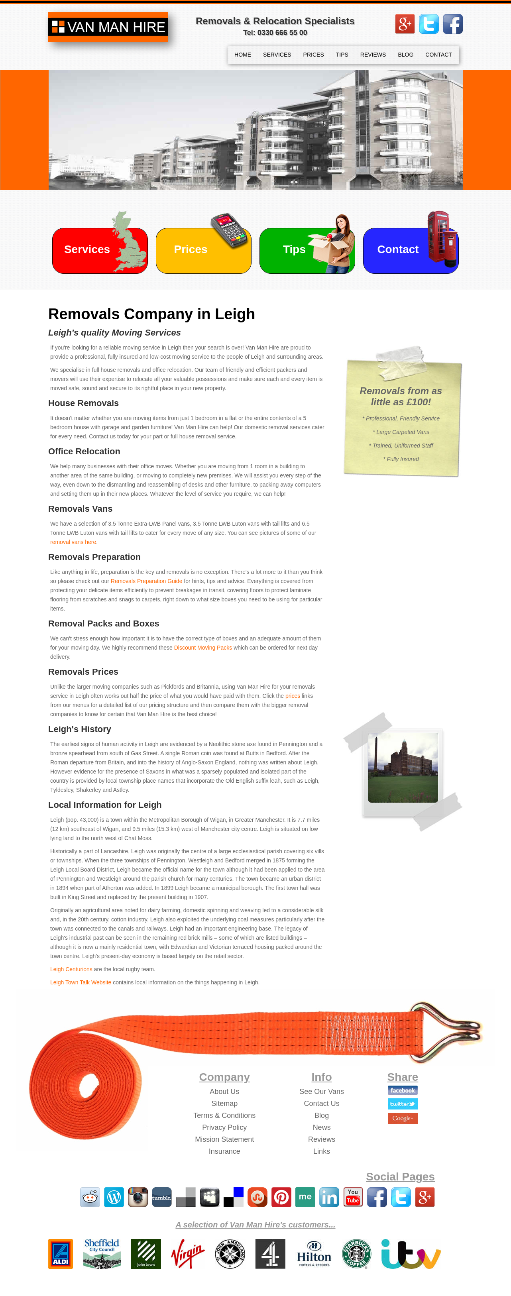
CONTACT (438, 54)
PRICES (313, 54)
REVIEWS (373, 54)
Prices (190, 249)
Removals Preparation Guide (147, 581)
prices (292, 696)
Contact (398, 249)
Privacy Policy (224, 1127)
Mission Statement (224, 1139)
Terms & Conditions (224, 1115)
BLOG (405, 54)
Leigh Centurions (71, 969)
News (322, 1127)
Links (321, 1151)
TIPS (342, 54)
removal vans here (73, 542)
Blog (321, 1115)
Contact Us (322, 1103)
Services (87, 249)
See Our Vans (321, 1092)
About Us (224, 1092)
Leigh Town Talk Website (80, 982)
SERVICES (277, 54)
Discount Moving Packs (203, 647)
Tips (294, 249)
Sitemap (224, 1103)
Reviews (321, 1139)
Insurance (224, 1151)
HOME (242, 54)
